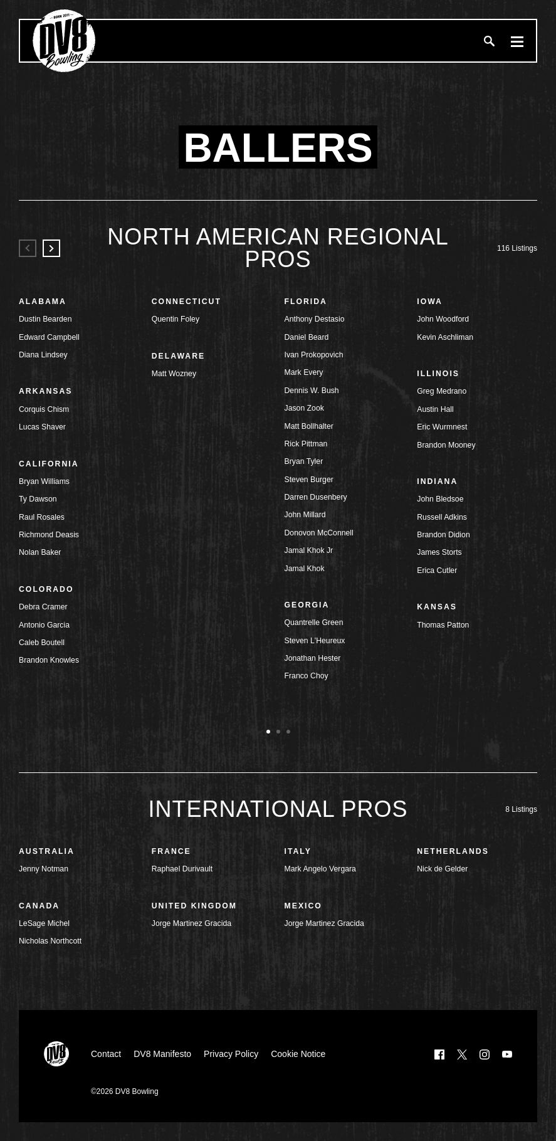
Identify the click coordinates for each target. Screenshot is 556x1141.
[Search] (489, 41)
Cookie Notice (298, 1054)
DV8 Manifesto (162, 1054)
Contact (106, 1054)
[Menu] (517, 41)
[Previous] (27, 248)
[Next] (51, 248)
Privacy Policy (231, 1054)
